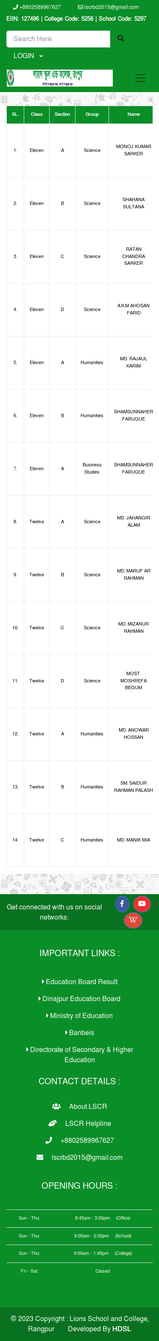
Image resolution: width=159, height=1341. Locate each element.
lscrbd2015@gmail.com (108, 7)
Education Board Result (79, 982)
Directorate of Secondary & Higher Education (79, 1055)
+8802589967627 (37, 7)
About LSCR (79, 1106)
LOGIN (25, 56)
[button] (122, 904)
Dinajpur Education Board (79, 999)
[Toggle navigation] (140, 78)
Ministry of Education (79, 1016)
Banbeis (79, 1033)
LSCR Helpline (79, 1123)
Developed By (99, 1329)
